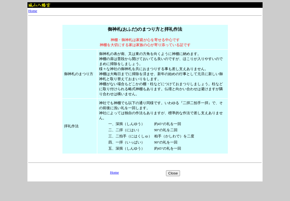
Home (32, 11)
